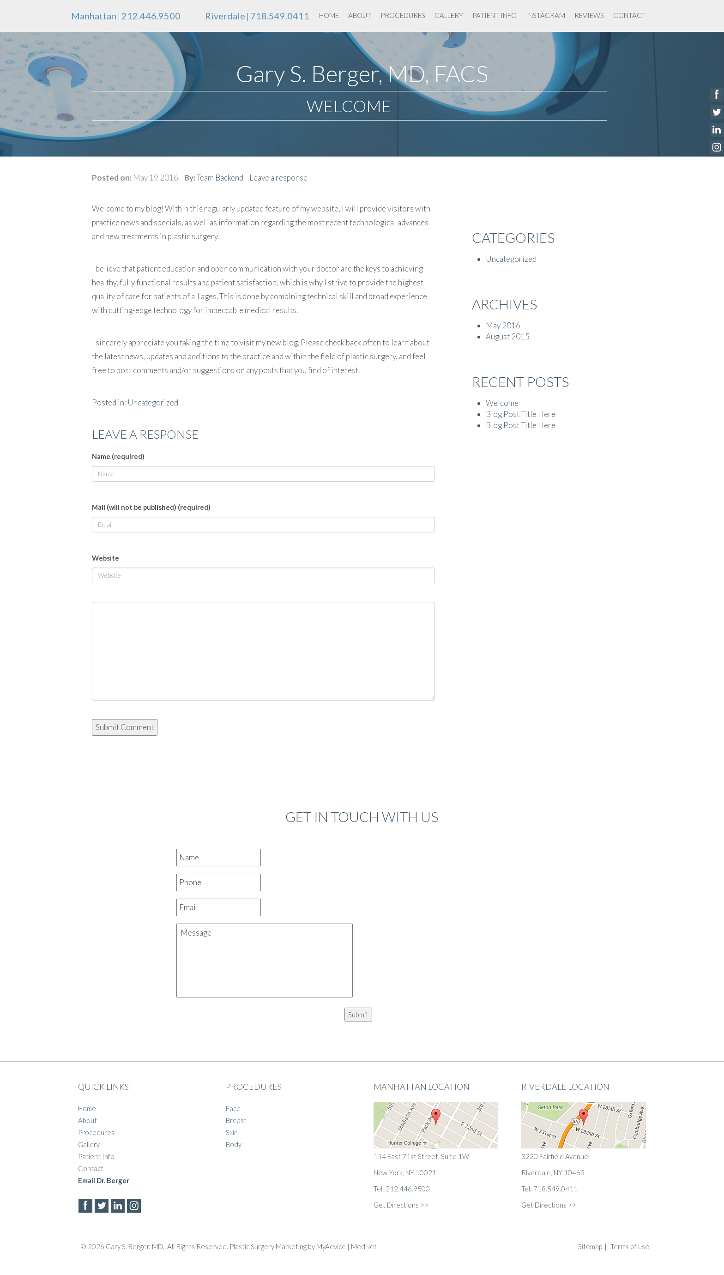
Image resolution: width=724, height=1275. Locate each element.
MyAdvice (331, 1246)
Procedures (402, 15)
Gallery (448, 15)
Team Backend (220, 177)
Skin (232, 1132)
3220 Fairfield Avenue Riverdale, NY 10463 (583, 1139)
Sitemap (590, 1246)
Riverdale (225, 15)
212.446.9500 (151, 15)
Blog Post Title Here (520, 414)
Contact (629, 15)
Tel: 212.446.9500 (402, 1188)
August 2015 (508, 336)
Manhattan (93, 15)
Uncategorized (152, 402)
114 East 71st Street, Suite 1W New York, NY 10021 (436, 1139)
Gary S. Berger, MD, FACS (362, 73)
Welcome (502, 403)
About (359, 15)
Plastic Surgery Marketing (268, 1246)
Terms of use (629, 1246)
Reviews (589, 15)
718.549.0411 (279, 15)
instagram (545, 15)
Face (233, 1108)
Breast (236, 1120)
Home (329, 15)
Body (233, 1144)
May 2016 (503, 325)
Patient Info (494, 15)
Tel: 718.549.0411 (549, 1188)
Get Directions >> (401, 1205)
